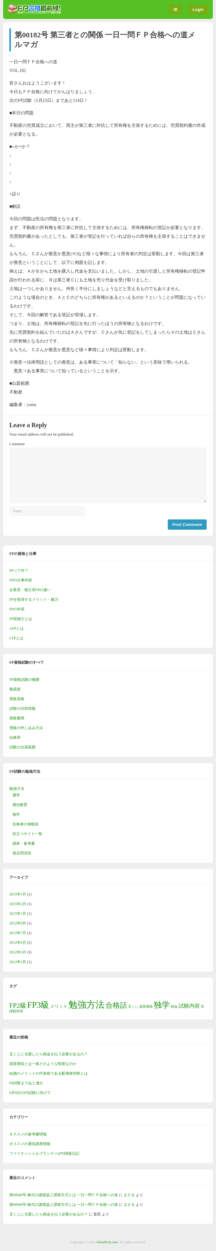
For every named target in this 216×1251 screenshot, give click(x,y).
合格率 (15, 737)
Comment (17, 444)
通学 (16, 795)
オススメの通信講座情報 (29, 1144)
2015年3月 (17, 894)
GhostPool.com (107, 1242)
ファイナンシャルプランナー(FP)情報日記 (44, 1153)
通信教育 (19, 805)
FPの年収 (17, 609)
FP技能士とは (20, 619)
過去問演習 (21, 853)
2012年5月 (17, 952)
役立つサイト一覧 (27, 834)
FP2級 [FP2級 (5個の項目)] (17, 1005)
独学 (16, 814)
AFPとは (16, 628)
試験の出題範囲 (22, 747)
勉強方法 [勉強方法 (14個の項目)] (86, 1005)
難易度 (15, 689)
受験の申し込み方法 (26, 728)
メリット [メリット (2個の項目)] (59, 1006)
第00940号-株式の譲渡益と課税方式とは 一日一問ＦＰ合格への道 (63, 1195)
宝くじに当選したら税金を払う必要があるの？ (48, 1054)
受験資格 (16, 699)
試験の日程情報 (22, 708)
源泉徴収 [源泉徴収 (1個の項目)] (146, 1006)
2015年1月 (17, 913)
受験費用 (16, 718)
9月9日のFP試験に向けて (30, 1093)
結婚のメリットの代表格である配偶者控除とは (48, 1073)
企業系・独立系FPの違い (30, 590)
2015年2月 (17, 904)
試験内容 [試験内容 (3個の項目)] (189, 1006)
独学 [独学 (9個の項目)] (162, 1005)
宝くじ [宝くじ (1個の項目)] (133, 1006)
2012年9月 (17, 923)
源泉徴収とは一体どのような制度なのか (43, 1064)
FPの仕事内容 (20, 580)
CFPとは (16, 638)
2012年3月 (17, 962)
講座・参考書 (23, 843)
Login (198, 9)
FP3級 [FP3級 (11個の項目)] (38, 1005)
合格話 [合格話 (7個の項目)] (116, 1005)
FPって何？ (18, 570)
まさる (129, 1195)
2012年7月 (17, 933)
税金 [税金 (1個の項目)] (174, 1006)
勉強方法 (16, 788)
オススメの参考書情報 (28, 1134)
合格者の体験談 (25, 824)
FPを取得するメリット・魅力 (33, 599)
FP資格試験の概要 (24, 679)
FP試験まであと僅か (26, 1083)
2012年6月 (17, 942)
